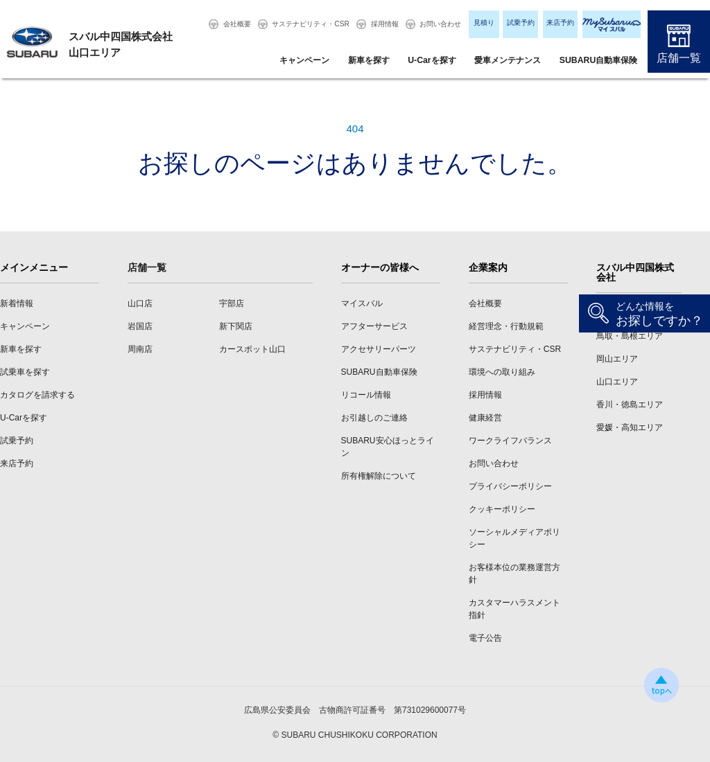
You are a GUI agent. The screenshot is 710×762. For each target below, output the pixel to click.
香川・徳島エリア (629, 404)
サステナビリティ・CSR (310, 24)
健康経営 (485, 418)
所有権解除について (378, 476)
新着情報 (16, 303)
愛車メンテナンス (507, 60)
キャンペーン (304, 60)
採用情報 (385, 24)
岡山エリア (617, 359)
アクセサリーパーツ (378, 349)
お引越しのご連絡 (374, 418)
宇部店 (231, 303)
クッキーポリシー (502, 509)
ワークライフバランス (510, 440)
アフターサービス (374, 326)
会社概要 (237, 24)
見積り (484, 22)
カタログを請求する (37, 395)
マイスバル (362, 303)
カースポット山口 (252, 349)
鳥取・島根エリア (629, 336)
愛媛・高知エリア (629, 427)
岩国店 (140, 326)
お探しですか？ (659, 314)
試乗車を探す (25, 372)
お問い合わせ (440, 24)
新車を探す (369, 60)
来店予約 (560, 22)
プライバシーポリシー (510, 486)
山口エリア (617, 382)
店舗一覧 (679, 58)
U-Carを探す (432, 60)
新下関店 (235, 326)
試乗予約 (521, 22)
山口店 (140, 303)
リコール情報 (366, 395)
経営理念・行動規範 (506, 326)
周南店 (140, 349)
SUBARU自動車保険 (598, 60)
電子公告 (485, 638)
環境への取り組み (502, 372)
